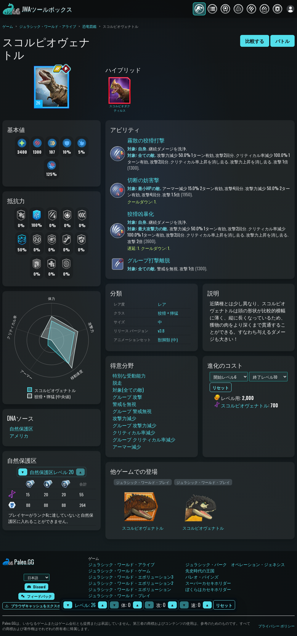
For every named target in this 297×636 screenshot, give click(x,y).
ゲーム (7, 26)
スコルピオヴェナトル (244, 405)
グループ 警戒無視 (132, 411)
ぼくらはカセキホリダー (208, 589)
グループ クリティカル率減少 (144, 439)
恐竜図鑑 (89, 26)
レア (162, 304)
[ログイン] (290, 9)
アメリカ (18, 435)
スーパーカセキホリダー (208, 583)
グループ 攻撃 (127, 396)
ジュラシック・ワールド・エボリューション (129, 589)
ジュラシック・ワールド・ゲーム (119, 570)
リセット (224, 605)
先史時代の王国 (199, 570)
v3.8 (161, 330)
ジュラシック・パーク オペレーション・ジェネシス (235, 564)
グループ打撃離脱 (148, 260)
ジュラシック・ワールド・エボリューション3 (130, 577)
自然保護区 (21, 428)
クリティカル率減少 (134, 432)
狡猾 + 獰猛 (168, 313)
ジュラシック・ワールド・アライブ (47, 26)
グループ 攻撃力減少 (134, 425)
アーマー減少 (127, 446)
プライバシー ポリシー (276, 625)
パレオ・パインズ (202, 577)
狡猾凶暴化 (140, 213)
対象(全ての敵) (128, 389)
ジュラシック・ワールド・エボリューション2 (130, 583)
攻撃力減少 (124, 418)
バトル (282, 40)
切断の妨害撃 (143, 180)
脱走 (117, 382)
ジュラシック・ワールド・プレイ (119, 595)
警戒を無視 (124, 403)
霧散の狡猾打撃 (146, 140)
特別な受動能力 (129, 375)
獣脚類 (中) (168, 339)
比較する (254, 40)
